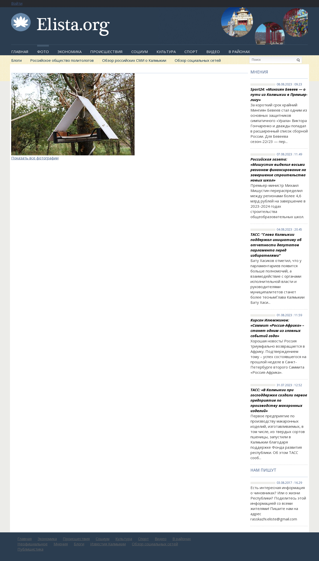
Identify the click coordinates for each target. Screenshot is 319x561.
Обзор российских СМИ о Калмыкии (134, 60)
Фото (43, 51)
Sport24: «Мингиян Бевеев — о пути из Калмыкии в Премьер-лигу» (279, 94)
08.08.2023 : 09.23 (289, 84)
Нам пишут (263, 470)
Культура (166, 51)
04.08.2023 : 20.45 (289, 230)
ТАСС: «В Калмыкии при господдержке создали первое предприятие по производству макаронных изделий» (278, 400)
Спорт (191, 51)
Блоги (16, 60)
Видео (213, 51)
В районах (239, 51)
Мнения (259, 72)
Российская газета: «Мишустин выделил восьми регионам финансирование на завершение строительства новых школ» (278, 170)
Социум (139, 51)
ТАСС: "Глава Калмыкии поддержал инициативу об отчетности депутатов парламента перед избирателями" (276, 245)
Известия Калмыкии (108, 543)
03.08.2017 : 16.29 (289, 483)
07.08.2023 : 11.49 (289, 154)
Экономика (69, 51)
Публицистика (30, 549)
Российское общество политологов (62, 60)
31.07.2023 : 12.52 (289, 385)
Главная (19, 51)
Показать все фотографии (35, 157)
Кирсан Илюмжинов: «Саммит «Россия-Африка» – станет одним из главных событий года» (277, 327)
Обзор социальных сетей (198, 60)
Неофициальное (32, 543)
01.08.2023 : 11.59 (289, 315)
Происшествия (106, 51)
